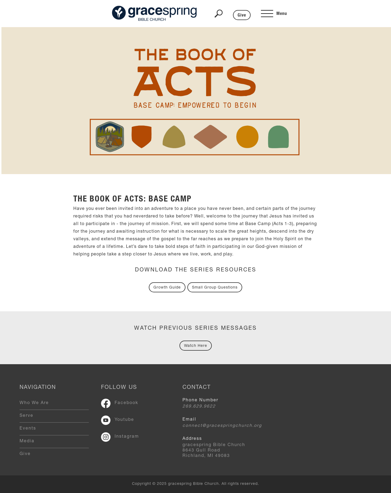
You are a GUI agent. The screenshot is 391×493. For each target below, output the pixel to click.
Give (242, 16)
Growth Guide (167, 288)
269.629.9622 (199, 407)
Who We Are (34, 403)
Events (28, 429)
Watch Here (195, 346)
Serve (26, 416)
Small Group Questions (215, 288)
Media (27, 441)
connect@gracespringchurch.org (222, 426)
